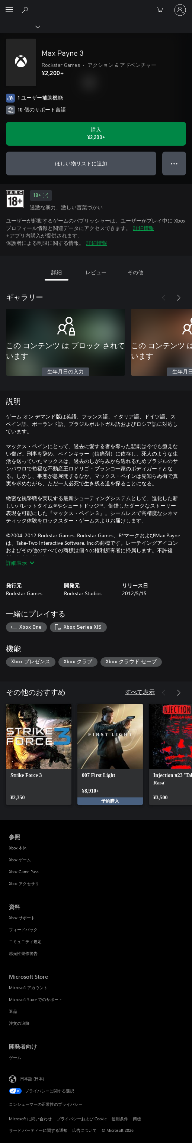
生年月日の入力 (65, 372)
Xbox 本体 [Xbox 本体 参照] (18, 847)
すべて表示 (140, 692)
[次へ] (178, 297)
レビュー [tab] (96, 272)
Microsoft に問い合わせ (30, 1118)
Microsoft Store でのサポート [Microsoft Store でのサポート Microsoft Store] (36, 999)
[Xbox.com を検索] (26, 10)
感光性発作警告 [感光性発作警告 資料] (23, 953)
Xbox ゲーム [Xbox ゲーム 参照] (20, 859)
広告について (84, 1130)
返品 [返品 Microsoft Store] (13, 1011)
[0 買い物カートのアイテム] (162, 10)
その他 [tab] (135, 272)
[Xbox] (19, 26)
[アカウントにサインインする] (180, 10)
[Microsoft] (95, 5)
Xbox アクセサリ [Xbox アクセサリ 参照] (24, 883)
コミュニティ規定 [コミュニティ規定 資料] (25, 941)
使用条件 (120, 1118)
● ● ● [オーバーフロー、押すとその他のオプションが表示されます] (174, 163)
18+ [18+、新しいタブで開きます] (40, 195)
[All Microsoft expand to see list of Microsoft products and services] (9, 10)
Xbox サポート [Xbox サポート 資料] (22, 917)
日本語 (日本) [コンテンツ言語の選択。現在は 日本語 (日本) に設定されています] (32, 1078)
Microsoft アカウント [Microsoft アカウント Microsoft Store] (28, 987)
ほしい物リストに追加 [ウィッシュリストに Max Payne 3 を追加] (81, 163)
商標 (137, 1118)
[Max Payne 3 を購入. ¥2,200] (96, 134)
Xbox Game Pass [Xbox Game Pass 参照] (24, 871)
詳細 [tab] (56, 272)
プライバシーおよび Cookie (82, 1118)
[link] (38, 754)
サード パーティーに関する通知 (38, 1130)
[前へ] (163, 297)
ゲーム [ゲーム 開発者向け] (15, 1057)
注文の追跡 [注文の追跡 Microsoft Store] (19, 1023)
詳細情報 (143, 227)
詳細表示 (20, 562)
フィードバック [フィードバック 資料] (23, 929)
